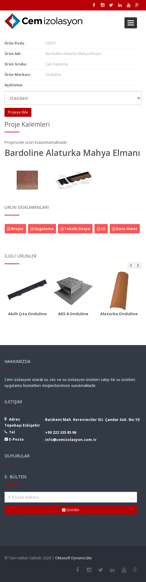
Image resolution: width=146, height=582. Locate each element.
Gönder (71, 509)
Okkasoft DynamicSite (73, 557)
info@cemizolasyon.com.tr (71, 439)
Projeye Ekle (18, 112)
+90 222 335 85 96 (60, 432)
